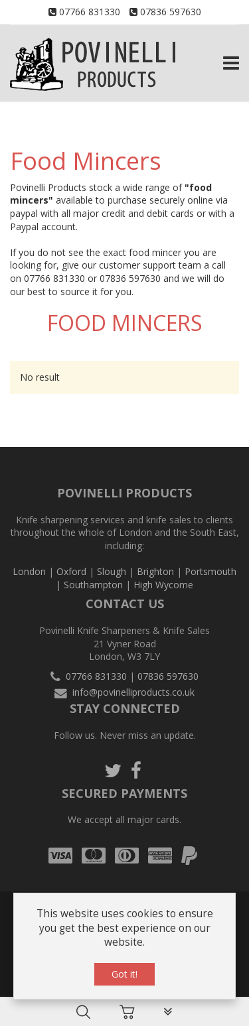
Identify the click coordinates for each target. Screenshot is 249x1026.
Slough (111, 571)
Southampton (93, 584)
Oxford (71, 571)
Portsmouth (210, 571)
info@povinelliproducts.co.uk (133, 692)
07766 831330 (89, 11)
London (29, 571)
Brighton (155, 571)
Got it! (124, 974)
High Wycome (163, 584)
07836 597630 (170, 11)
